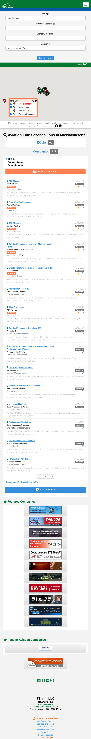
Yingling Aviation (13, 226)
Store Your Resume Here (45, 718)
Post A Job (45, 732)
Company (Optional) (45, 34)
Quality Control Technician (20, 422)
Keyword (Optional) (44, 24)
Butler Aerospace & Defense (18, 407)
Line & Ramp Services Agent (21, 367)
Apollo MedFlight (13, 205)
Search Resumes (45, 735)
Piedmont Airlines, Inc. (16, 462)
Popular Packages (45, 738)
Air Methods (12, 331)
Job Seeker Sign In (45, 721)
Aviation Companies (45, 729)
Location (44, 44)
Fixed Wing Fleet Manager (20, 202)
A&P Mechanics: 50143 (19, 289)
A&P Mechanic (15, 181)
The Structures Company (17, 443)
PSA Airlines (12, 310)
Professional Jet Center (16, 352)
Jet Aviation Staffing (15, 370)
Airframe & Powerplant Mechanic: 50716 (26, 386)
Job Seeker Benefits (45, 724)
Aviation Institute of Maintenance (20, 250)
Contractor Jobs (15, 165)
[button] (45, 91)
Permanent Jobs (15, 162)
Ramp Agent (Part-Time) (19, 459)
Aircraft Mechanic (16, 307)
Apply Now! (79, 184)
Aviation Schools (45, 727)
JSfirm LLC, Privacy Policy (45, 707)
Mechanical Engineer (18, 404)
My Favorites (25, 104)
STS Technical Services (16, 292)
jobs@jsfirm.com (45, 704)
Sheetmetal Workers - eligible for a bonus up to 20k (31, 268)
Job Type (45, 14)
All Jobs (11, 159)
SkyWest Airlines (13, 184)
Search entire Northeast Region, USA (22, 482)
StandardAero (12, 271)
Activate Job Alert (45, 171)
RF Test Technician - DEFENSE (22, 441)
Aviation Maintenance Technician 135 (25, 328)
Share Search (45, 490)
